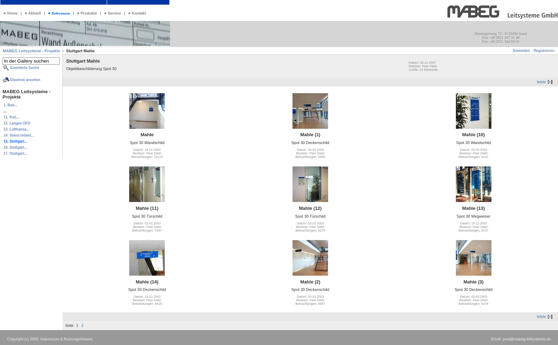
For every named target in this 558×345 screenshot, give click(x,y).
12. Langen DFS (17, 123)
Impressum (50, 339)
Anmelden (521, 51)
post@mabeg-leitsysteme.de (527, 339)
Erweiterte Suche (24, 68)
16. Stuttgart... (15, 147)
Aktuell (34, 13)
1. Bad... (10, 105)
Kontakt (139, 13)
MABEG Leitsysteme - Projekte (32, 51)
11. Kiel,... (12, 117)
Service (114, 13)
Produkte (88, 13)
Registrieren (544, 51)
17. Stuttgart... (15, 153)
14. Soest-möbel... (19, 135)
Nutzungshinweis (78, 339)
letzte (541, 82)
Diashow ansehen (25, 80)
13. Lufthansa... (17, 129)
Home (12, 13)
